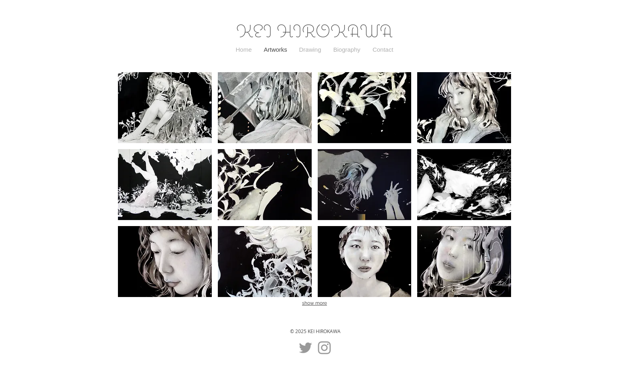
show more (314, 303)
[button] (165, 107)
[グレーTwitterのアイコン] (305, 347)
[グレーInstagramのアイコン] (324, 347)
